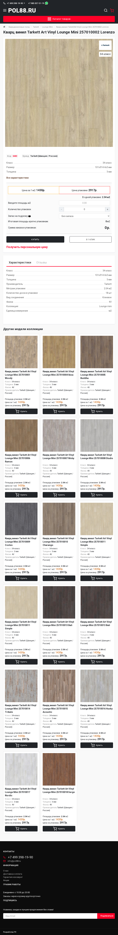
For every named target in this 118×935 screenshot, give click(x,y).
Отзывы (41, 262)
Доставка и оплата (12, 874)
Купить (35, 239)
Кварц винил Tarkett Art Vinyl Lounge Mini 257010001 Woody (20, 374)
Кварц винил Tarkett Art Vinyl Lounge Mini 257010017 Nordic (20, 792)
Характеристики (20, 262)
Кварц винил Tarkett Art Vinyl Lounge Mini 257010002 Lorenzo (82, 27)
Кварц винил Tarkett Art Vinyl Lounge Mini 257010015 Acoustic (58, 708)
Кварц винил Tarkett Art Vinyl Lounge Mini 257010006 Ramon (20, 458)
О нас (5, 871)
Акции (6, 880)
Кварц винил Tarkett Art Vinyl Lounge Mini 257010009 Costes (20, 541)
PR (15, 932)
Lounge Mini (47, 27)
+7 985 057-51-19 (36, 3)
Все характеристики (17, 177)
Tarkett (36, 27)
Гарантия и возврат (13, 877)
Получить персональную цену (27, 247)
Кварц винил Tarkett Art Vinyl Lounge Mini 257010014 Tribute (20, 708)
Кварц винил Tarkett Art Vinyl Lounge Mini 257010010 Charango (58, 541)
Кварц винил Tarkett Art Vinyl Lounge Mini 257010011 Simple (96, 541)
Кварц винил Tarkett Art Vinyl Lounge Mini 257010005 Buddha (96, 374)
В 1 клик (90, 239)
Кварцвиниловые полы (19, 27)
